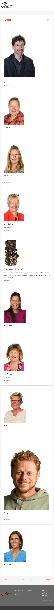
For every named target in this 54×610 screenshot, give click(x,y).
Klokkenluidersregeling (20, 595)
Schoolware (45, 595)
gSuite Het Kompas (47, 600)
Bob (5, 79)
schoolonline (45, 590)
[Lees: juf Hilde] (15, 545)
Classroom (31, 590)
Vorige (5, 579)
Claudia (7, 127)
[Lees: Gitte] (15, 406)
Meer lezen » (7, 86)
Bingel (29, 592)
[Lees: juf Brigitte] (14, 206)
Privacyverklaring (19, 590)
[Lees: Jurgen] (26, 475)
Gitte (6, 425)
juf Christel (8, 374)
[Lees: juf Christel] (14, 356)
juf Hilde (7, 564)
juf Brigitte (8, 224)
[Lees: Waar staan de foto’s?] (11, 252)
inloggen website (46, 592)
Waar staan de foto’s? (13, 269)
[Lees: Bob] (19, 53)
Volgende (48, 579)
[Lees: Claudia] (14, 109)
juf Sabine (8, 325)
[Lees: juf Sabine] (15, 306)
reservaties (45, 593)
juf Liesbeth (9, 176)
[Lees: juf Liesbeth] (14, 158)
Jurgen (7, 513)
